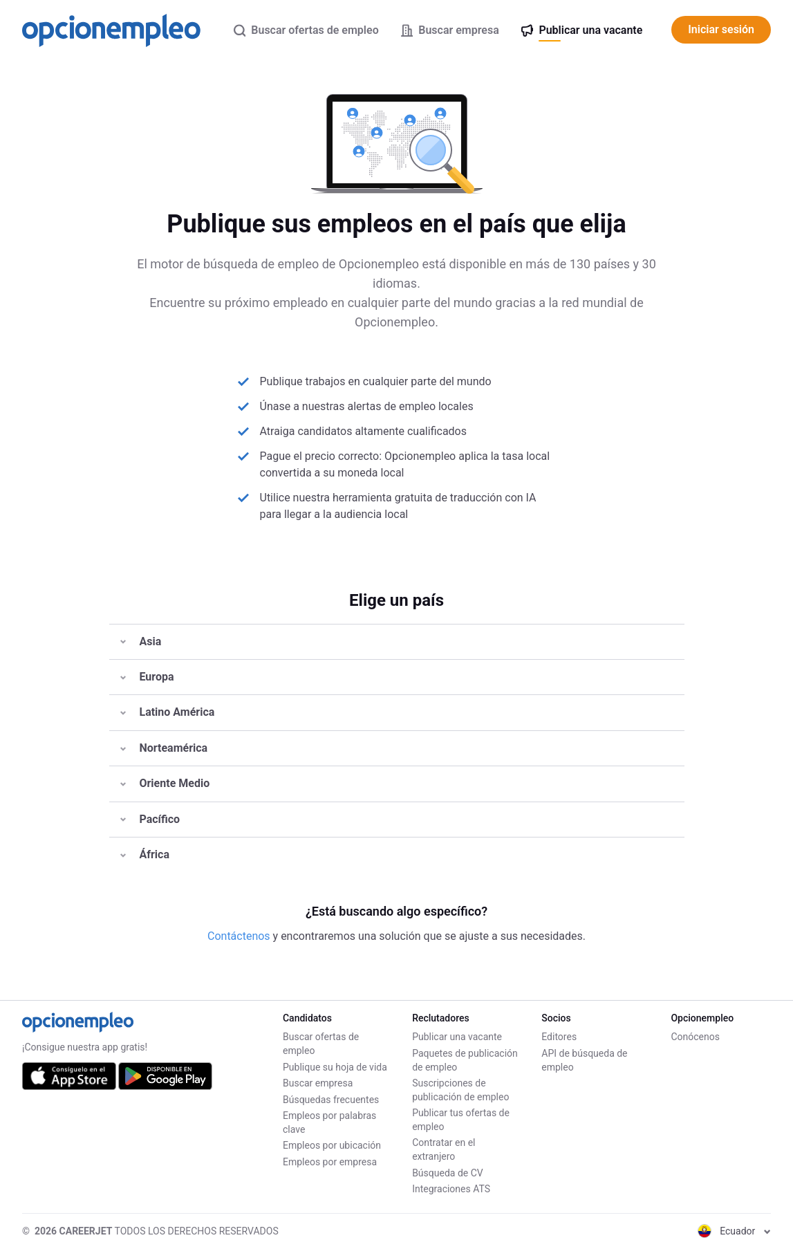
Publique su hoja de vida (335, 1067)
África (144, 854)
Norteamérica (164, 748)
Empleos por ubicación (332, 1145)
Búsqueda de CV (447, 1172)
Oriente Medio (165, 783)
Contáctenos (240, 936)
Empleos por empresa (330, 1161)
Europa (147, 676)
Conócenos (695, 1036)
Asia (141, 641)
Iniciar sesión (721, 29)
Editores (559, 1036)
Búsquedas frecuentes (331, 1099)
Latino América (167, 712)
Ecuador (734, 1231)
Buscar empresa (318, 1083)
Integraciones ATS (451, 1188)
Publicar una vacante (457, 1036)
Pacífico (150, 819)
